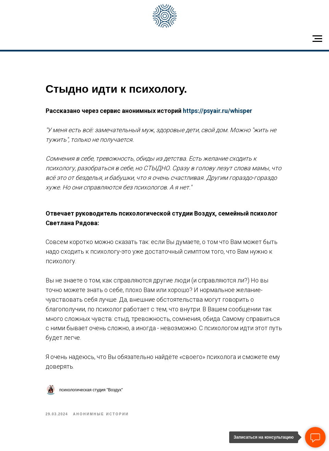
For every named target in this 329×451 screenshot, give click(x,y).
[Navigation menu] (317, 38)
